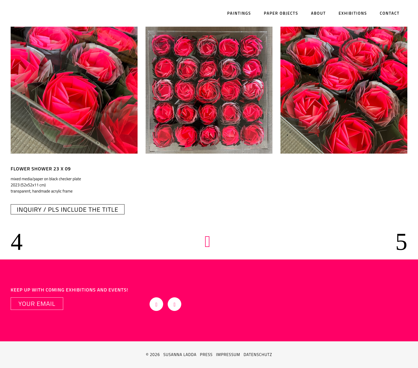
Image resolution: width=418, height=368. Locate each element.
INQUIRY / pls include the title (67, 209)
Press (206, 354)
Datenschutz (258, 354)
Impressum (228, 354)
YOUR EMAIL (36, 303)
